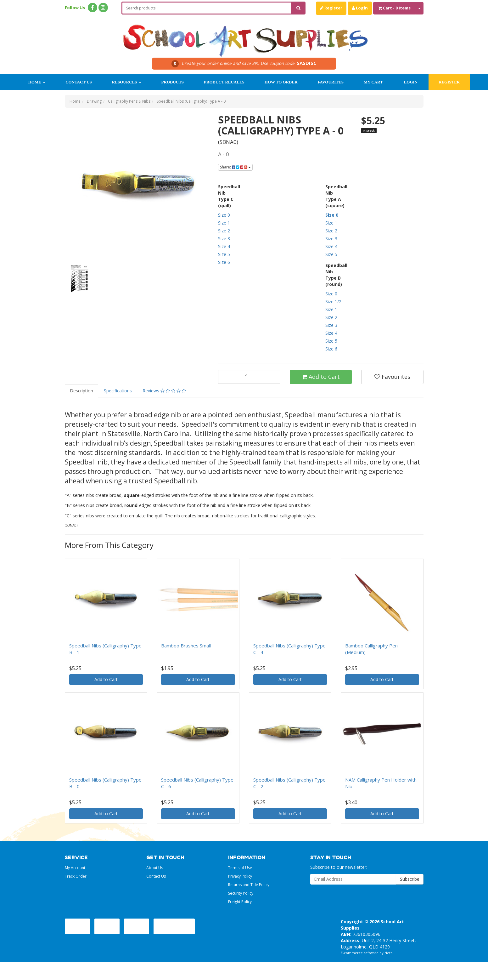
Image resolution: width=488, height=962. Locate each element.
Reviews (164, 391)
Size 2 (224, 231)
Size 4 (224, 246)
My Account (75, 867)
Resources (126, 82)
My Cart (373, 82)
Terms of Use (240, 867)
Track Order (76, 876)
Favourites (331, 82)
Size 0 (224, 215)
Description (81, 391)
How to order (281, 82)
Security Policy (240, 893)
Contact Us (78, 82)
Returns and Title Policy (248, 884)
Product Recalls (224, 82)
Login (360, 8)
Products (172, 82)
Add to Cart (321, 376)
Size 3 (224, 239)
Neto (388, 952)
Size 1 (224, 223)
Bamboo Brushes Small (186, 645)
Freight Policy (240, 901)
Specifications (118, 391)
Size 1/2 (333, 302)
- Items (394, 8)
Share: (235, 167)
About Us (154, 867)
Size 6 (224, 262)
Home (36, 82)
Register (331, 8)
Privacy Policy (240, 876)
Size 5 (224, 254)
